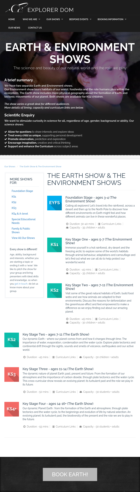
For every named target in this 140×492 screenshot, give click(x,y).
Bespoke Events (78, 19)
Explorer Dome (40, 7)
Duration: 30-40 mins (79, 223)
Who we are (30, 19)
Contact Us (35, 28)
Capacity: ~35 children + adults (85, 227)
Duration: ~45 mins (78, 269)
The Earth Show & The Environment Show (40, 166)
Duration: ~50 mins (35, 391)
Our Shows (53, 19)
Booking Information (110, 19)
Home (11, 19)
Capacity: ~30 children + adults (85, 322)
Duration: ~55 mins (35, 426)
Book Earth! (70, 474)
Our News (14, 28)
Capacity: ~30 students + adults (99, 391)
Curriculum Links (109, 223)
